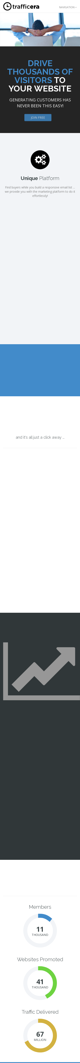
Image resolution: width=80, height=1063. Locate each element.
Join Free (38, 119)
